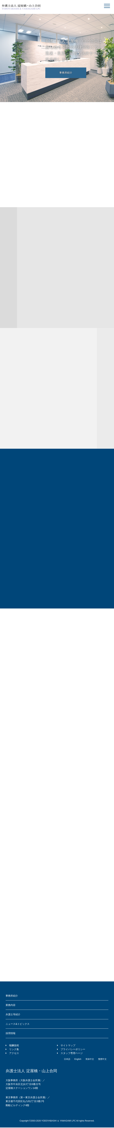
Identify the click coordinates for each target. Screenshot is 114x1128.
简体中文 (90, 1059)
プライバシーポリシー (73, 1049)
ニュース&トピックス (17, 1023)
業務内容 (10, 1005)
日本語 (67, 1059)
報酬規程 (14, 1045)
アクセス (14, 1053)
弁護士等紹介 (13, 1014)
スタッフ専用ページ (72, 1053)
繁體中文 (102, 1059)
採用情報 (10, 1033)
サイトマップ (68, 1045)
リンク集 (14, 1049)
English (77, 1059)
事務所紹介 (65, 72)
